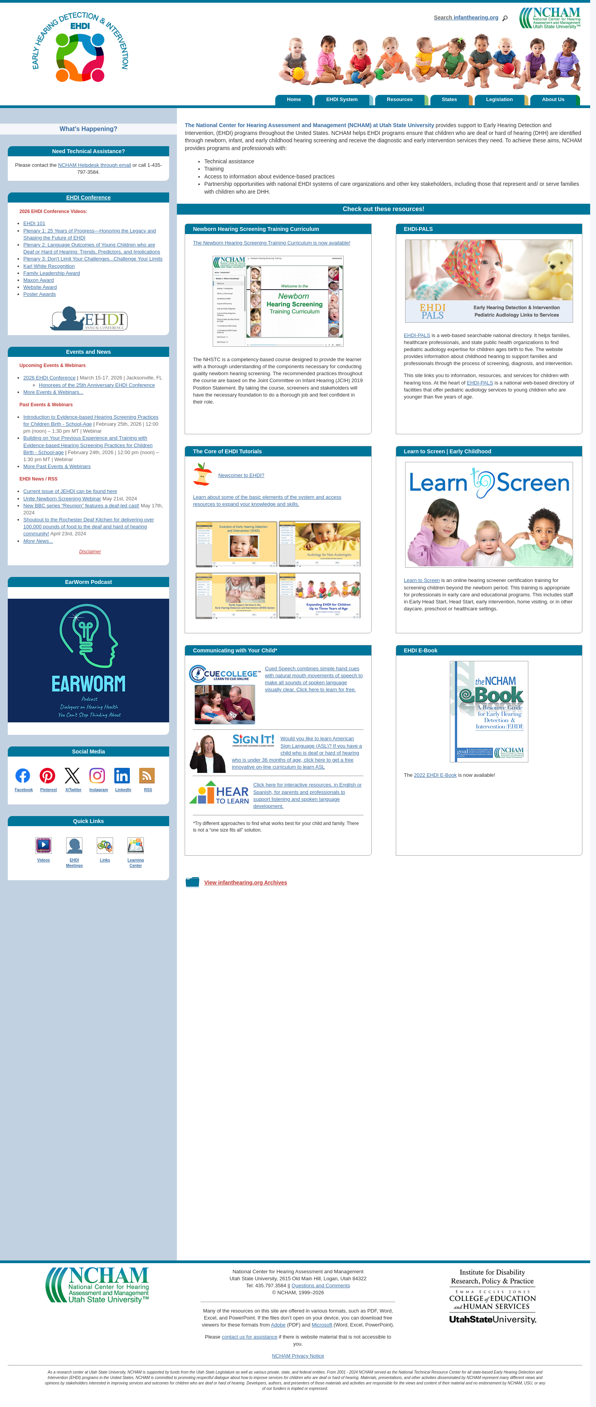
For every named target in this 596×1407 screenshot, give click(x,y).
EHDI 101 (34, 223)
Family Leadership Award (51, 273)
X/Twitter (73, 790)
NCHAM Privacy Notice (298, 1356)
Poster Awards (39, 294)
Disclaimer (90, 551)
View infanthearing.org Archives (245, 882)
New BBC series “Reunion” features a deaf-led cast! (81, 506)
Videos (43, 860)
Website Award (40, 287)
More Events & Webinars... (53, 392)
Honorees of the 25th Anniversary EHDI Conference (97, 385)
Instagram (98, 790)
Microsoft (322, 1325)
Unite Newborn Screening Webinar (62, 499)
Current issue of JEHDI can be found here (70, 491)
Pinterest (48, 790)
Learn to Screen (422, 580)
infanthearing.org (466, 17)
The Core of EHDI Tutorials (227, 451)
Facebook (24, 790)
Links (105, 860)
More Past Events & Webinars (57, 466)
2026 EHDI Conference (49, 378)
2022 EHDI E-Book (435, 775)
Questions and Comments (321, 1285)
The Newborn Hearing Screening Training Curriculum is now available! (271, 243)
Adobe (278, 1325)
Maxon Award (38, 280)
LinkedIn (123, 790)
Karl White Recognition (49, 266)
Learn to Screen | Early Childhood (447, 451)
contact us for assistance (249, 1337)
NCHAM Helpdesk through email (94, 165)
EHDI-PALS (418, 229)
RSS (148, 790)
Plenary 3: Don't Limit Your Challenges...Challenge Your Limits (93, 259)
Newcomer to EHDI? (241, 475)
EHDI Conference (88, 197)
